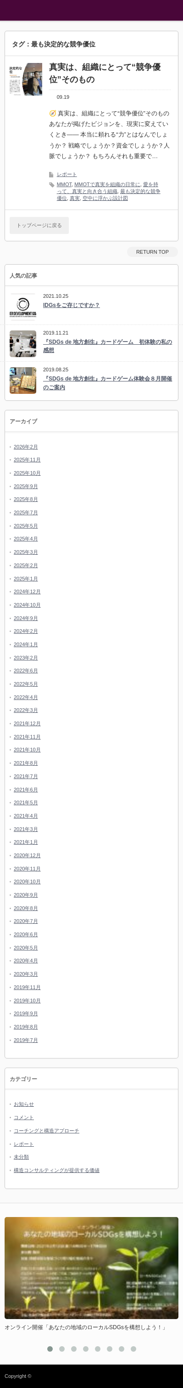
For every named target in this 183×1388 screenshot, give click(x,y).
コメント (24, 1117)
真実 (75, 198)
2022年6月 (26, 670)
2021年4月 (26, 816)
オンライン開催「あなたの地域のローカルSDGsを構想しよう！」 (86, 1327)
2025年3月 (26, 552)
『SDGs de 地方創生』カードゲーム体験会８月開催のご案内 (107, 383)
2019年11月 (27, 987)
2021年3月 (26, 829)
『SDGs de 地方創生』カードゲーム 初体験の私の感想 (107, 346)
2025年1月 (26, 578)
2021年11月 (27, 737)
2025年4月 (26, 538)
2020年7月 (26, 921)
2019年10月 (27, 1000)
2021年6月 (26, 789)
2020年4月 (26, 960)
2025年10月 (27, 473)
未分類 (21, 1157)
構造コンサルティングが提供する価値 (57, 1170)
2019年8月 (26, 1027)
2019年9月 (26, 1013)
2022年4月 (26, 697)
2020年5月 (26, 947)
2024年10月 (27, 605)
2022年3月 (26, 710)
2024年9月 (26, 618)
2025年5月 (26, 526)
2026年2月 (26, 446)
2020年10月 (27, 881)
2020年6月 (26, 934)
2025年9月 (26, 486)
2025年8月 (26, 499)
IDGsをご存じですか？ (71, 305)
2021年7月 (26, 776)
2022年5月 (26, 684)
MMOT (64, 184)
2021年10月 (27, 749)
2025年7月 (26, 512)
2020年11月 (27, 868)
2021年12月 (27, 723)
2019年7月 (26, 1040)
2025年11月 (27, 459)
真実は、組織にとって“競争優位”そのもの (105, 73)
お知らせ (24, 1104)
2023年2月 (26, 657)
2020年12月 (27, 855)
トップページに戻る (39, 225)
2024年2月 (26, 631)
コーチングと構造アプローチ (46, 1130)
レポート (67, 174)
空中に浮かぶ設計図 (105, 198)
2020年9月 (26, 895)
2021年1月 (26, 842)
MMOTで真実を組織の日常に (107, 184)
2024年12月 (27, 591)
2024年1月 (26, 644)
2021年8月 (26, 763)
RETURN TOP (152, 252)
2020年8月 (26, 908)
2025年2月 (26, 565)
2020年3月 (26, 974)
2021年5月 (26, 802)
